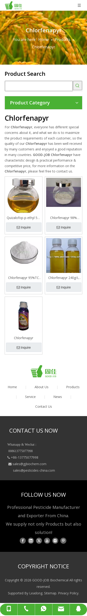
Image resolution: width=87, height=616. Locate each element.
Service (30, 396)
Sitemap (50, 593)
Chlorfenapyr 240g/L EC (63, 277)
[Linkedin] (31, 541)
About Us (41, 387)
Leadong (35, 593)
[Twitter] (39, 541)
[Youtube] (47, 541)
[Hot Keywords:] (77, 85)
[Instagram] (55, 541)
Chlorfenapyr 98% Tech (63, 217)
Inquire (24, 227)
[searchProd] (39, 86)
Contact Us (43, 406)
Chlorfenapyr (23, 338)
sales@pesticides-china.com (34, 470)
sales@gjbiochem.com (29, 464)
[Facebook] (23, 541)
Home (12, 387)
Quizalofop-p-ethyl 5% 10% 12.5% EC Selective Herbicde (23, 217)
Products (73, 387)
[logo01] (43, 371)
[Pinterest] (63, 541)
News (57, 396)
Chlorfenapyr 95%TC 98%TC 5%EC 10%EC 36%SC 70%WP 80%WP (23, 277)
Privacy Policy (68, 593)
